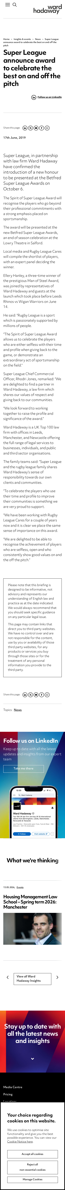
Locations (10, 1102)
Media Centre (12, 1087)
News (38, 39)
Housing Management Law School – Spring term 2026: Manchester (30, 902)
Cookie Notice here (20, 1148)
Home (6, 39)
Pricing (7, 1095)
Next (57, 977)
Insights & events (22, 39)
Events (20, 887)
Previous (7, 977)
